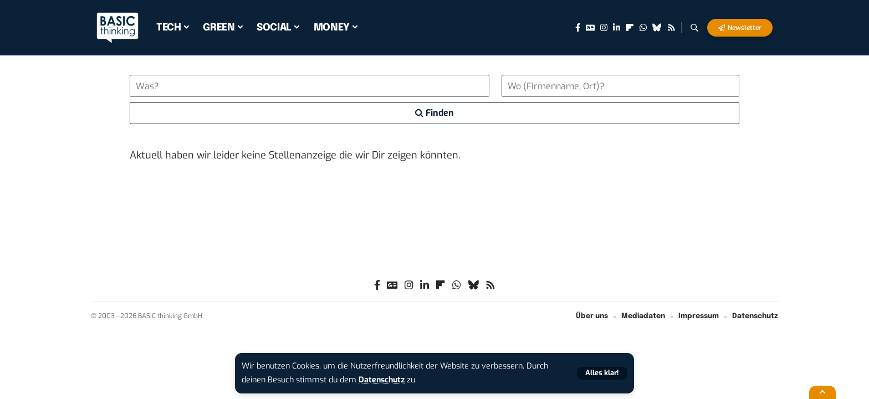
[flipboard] (630, 27)
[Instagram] (603, 27)
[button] (601, 373)
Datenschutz (382, 380)
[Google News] (590, 27)
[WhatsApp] (643, 27)
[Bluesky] (657, 27)
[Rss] (671, 27)
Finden (434, 113)
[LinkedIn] (616, 27)
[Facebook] (577, 27)
